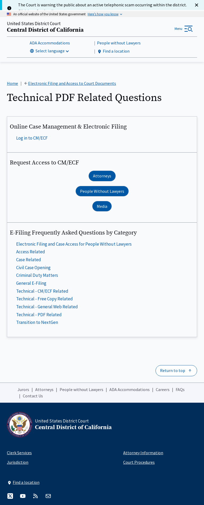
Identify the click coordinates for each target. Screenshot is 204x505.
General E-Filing (31, 283)
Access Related (30, 252)
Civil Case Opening (33, 267)
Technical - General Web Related (47, 307)
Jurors (23, 389)
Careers (163, 389)
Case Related (28, 260)
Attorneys (102, 175)
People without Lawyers (119, 42)
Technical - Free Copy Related (44, 299)
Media (102, 206)
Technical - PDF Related (39, 314)
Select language (50, 50)
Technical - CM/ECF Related (42, 291)
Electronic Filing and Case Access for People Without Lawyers (74, 244)
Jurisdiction (17, 462)
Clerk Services (19, 452)
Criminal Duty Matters (37, 275)
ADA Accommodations (50, 42)
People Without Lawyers (102, 191)
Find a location (113, 51)
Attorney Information (143, 452)
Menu (178, 28)
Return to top (172, 370)
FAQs (180, 389)
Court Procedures (139, 462)
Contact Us (33, 395)
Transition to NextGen (37, 322)
